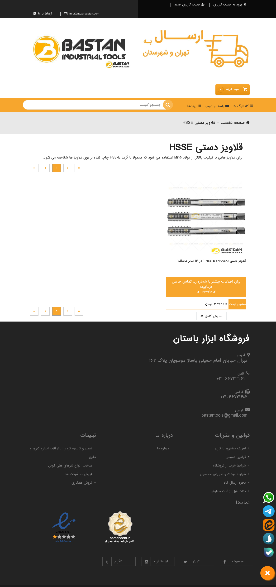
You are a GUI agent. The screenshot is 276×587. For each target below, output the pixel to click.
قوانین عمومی (236, 457)
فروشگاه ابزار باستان (211, 338)
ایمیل (239, 410)
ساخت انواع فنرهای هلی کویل (70, 465)
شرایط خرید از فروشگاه (229, 465)
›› (34, 167)
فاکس (238, 392)
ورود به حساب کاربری (229, 5)
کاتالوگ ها (242, 106)
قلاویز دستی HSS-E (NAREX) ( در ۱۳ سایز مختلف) (222, 231)
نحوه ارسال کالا (235, 482)
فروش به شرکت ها (78, 474)
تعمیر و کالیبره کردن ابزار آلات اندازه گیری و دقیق (63, 453)
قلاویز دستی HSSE (198, 123)
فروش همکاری (81, 482)
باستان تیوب (216, 106)
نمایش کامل (227, 284)
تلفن (241, 373)
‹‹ (79, 167)
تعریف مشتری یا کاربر (230, 448)
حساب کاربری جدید (189, 5)
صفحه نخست (235, 123)
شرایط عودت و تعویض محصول (223, 474)
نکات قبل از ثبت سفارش (228, 491)
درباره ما (163, 448)
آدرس (241, 355)
